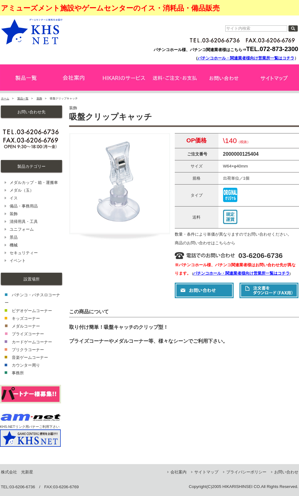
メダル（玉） (22, 190)
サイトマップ (206, 472)
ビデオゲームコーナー (32, 310)
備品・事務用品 (24, 206)
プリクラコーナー (28, 349)
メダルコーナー (26, 326)
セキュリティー (24, 252)
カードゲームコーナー (32, 342)
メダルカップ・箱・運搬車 (34, 182)
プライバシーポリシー (246, 472)
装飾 (39, 98)
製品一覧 (23, 98)
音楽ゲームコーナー (30, 357)
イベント (18, 260)
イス (14, 198)
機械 (14, 245)
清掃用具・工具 (24, 221)
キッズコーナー (26, 318)
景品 (14, 237)
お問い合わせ (286, 472)
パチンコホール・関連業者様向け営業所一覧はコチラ (246, 58)
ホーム (5, 98)
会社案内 (178, 472)
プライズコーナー (28, 334)
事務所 (18, 373)
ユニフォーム (22, 229)
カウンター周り (26, 365)
